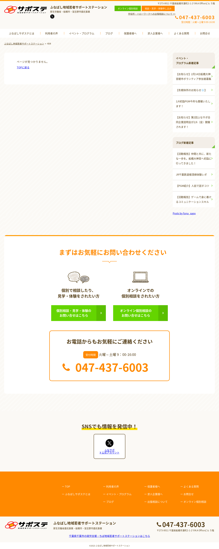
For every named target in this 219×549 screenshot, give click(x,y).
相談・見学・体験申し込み (158, 8)
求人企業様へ (155, 33)
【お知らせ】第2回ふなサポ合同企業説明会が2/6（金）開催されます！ (193, 122)
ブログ (109, 33)
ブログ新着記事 (185, 142)
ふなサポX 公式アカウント (109, 451)
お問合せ (205, 33)
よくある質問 (181, 33)
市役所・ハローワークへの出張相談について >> (151, 14)
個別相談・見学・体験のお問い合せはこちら (73, 313)
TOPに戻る (23, 67)
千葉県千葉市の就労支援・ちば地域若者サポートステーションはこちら (109, 536)
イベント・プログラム (81, 33)
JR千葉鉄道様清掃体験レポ (191, 174)
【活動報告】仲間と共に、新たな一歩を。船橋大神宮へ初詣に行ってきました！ (193, 158)
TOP (67, 486)
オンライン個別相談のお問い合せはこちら (136, 313)
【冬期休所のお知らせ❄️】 (191, 90)
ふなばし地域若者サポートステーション (113, 545)
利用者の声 (51, 33)
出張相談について (157, 502)
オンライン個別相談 (128, 8)
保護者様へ (130, 33)
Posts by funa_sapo (184, 213)
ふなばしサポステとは (21, 33)
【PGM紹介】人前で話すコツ (192, 186)
